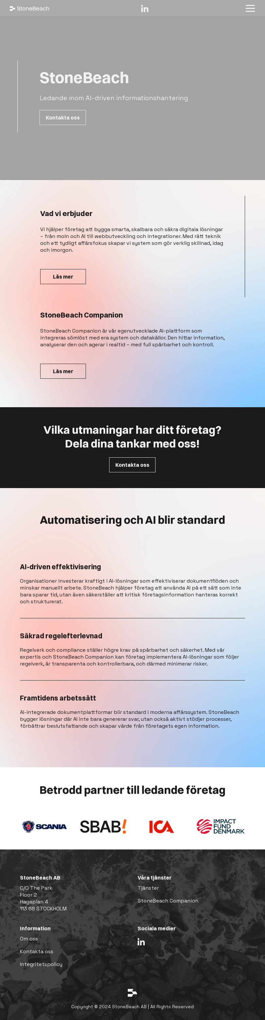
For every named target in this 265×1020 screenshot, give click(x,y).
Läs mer (63, 276)
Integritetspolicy (41, 964)
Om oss (29, 938)
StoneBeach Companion (168, 900)
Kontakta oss (63, 117)
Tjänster (148, 887)
